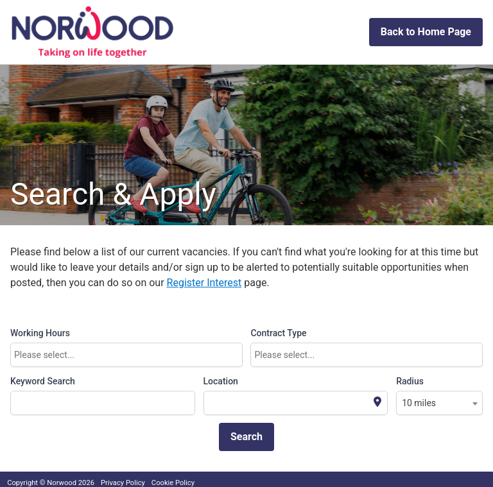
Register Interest (204, 283)
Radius (410, 381)
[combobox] (126, 355)
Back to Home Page (426, 32)
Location (220, 381)
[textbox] (129, 354)
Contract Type (278, 333)
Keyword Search (42, 381)
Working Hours (40, 333)
